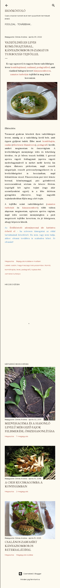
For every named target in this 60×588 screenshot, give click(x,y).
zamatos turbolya (12, 274)
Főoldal (10, 24)
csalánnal (31, 67)
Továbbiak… (24, 24)
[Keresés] (53, 5)
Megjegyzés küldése (24, 555)
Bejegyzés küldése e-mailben (28, 261)
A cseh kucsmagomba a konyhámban (24, 484)
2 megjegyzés (22, 491)
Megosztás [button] (9, 261)
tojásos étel (36, 269)
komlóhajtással (18, 67)
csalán (8, 145)
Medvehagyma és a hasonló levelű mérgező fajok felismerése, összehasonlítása (30, 427)
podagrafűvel (43, 67)
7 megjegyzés (22, 436)
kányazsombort (30, 207)
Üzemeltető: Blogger (30, 574)
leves (18, 269)
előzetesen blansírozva (23, 145)
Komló (47, 265)
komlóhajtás (48, 141)
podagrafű (42, 145)
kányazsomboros (42, 70)
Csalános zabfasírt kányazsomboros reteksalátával (21, 546)
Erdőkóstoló (15, 10)
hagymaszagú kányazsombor (30, 265)
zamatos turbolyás (19, 74)
